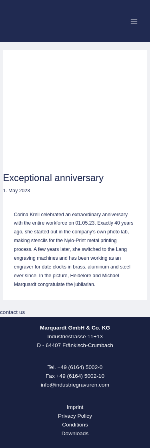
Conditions (75, 425)
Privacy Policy (75, 416)
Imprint (75, 407)
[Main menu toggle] (134, 21)
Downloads (75, 433)
